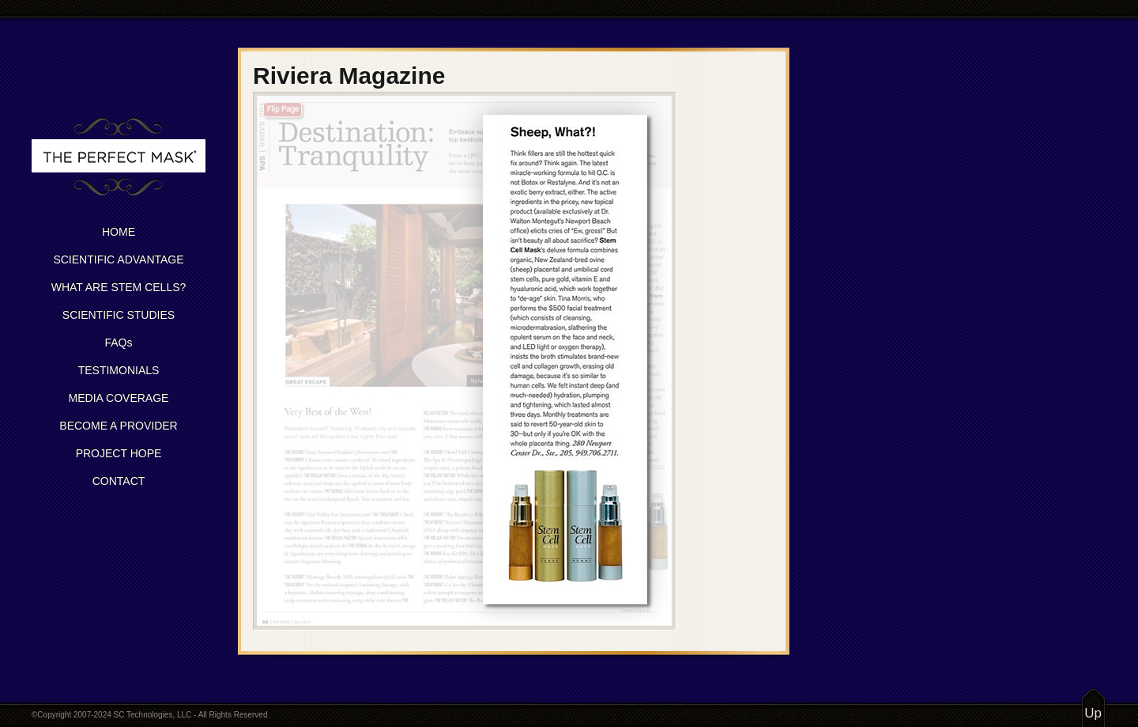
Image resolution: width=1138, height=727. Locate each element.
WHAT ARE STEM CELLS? (119, 287)
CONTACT (118, 481)
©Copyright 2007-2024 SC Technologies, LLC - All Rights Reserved (149, 714)
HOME (118, 231)
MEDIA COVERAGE (119, 398)
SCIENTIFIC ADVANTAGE (118, 259)
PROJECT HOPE (119, 453)
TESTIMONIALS (119, 370)
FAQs (118, 342)
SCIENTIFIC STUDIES (118, 315)
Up (1093, 713)
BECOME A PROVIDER (118, 425)
